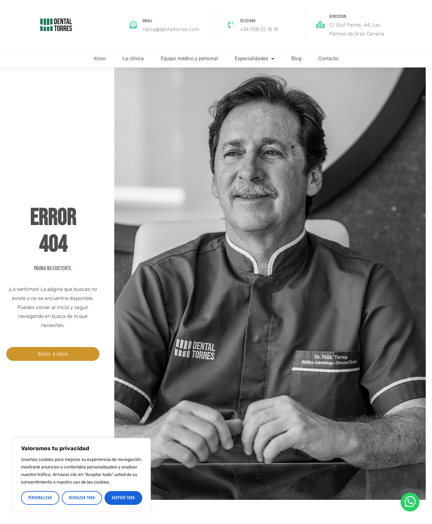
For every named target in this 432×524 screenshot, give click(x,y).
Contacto (328, 58)
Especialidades (254, 58)
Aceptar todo (123, 497)
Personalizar (40, 497)
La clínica (133, 58)
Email (148, 21)
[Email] (133, 25)
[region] (82, 474)
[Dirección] (320, 25)
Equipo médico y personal (189, 58)
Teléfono (248, 21)
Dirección (337, 16)
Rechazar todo (82, 497)
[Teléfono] (231, 25)
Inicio (99, 58)
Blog (296, 58)
